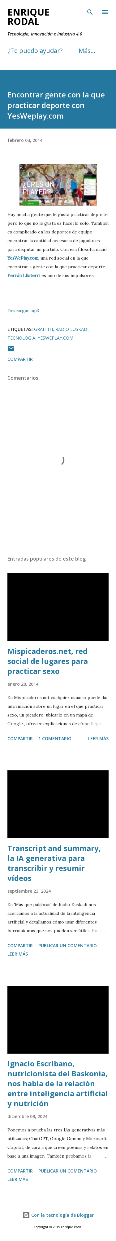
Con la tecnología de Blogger (58, 1215)
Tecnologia (21, 338)
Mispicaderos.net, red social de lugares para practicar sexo (47, 661)
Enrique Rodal (28, 17)
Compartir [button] (20, 359)
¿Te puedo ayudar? (34, 50)
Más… (87, 50)
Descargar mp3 (23, 310)
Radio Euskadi (71, 329)
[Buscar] (90, 11)
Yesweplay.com (55, 338)
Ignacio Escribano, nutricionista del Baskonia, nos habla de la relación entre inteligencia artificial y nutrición (57, 1083)
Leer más (98, 738)
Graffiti (43, 329)
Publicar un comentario (67, 945)
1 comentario (54, 738)
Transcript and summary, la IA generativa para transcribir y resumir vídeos (54, 863)
